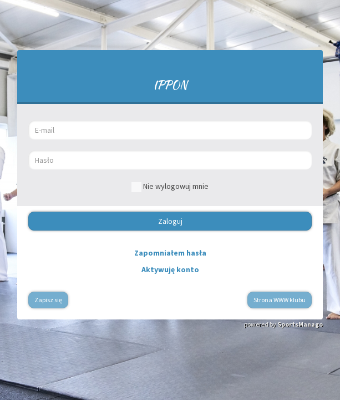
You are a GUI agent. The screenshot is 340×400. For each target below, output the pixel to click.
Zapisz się (48, 300)
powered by (283, 324)
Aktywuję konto (170, 269)
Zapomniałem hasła (170, 253)
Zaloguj (170, 221)
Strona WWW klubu (279, 300)
